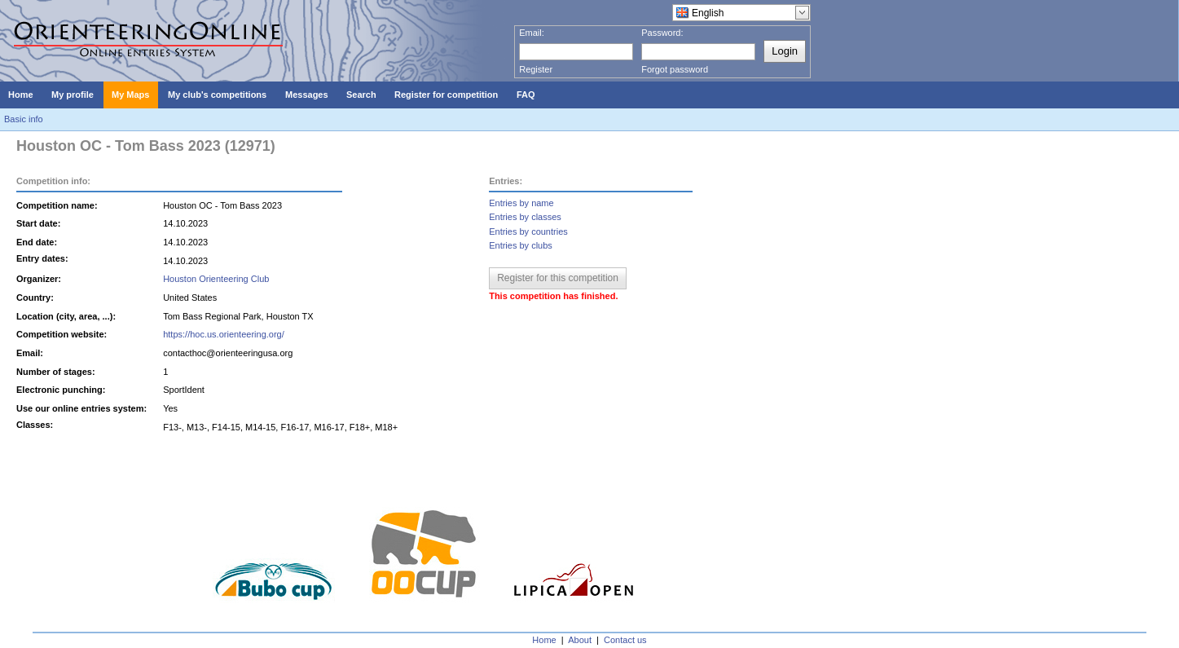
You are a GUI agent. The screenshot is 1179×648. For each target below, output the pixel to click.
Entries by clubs (520, 245)
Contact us (625, 640)
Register (535, 69)
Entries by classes (525, 217)
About (580, 640)
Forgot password (674, 69)
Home (544, 640)
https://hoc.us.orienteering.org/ (223, 334)
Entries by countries (528, 231)
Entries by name (521, 203)
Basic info (23, 119)
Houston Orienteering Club (216, 279)
